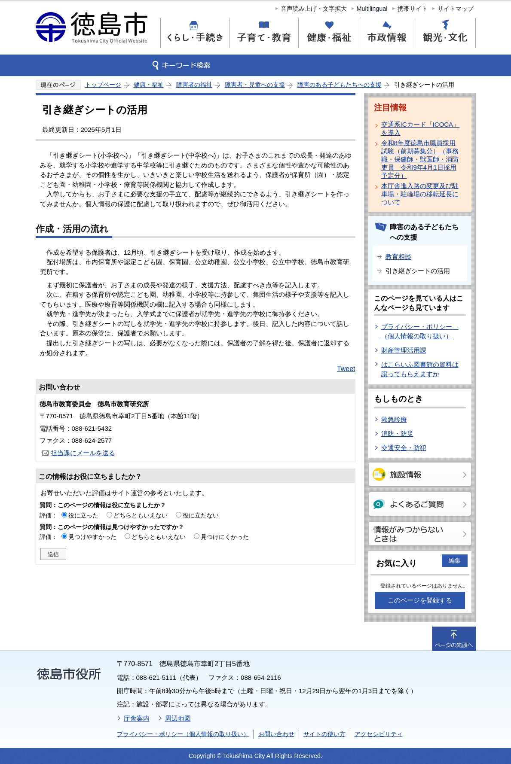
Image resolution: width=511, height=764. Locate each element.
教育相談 (398, 256)
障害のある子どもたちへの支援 (339, 84)
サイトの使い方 (324, 734)
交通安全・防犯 (403, 447)
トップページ (103, 84)
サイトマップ (456, 8)
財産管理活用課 (403, 350)
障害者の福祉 (194, 84)
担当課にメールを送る (83, 453)
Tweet (346, 368)
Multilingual (372, 8)
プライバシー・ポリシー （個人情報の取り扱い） (420, 331)
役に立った (83, 515)
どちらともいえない (140, 515)
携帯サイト (413, 8)
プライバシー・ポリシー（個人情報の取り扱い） (183, 734)
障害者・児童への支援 (255, 84)
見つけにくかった (225, 536)
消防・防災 (397, 433)
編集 (455, 560)
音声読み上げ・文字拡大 (314, 8)
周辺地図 (178, 718)
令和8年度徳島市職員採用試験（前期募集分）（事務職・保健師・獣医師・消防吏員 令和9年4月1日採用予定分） (420, 159)
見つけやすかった (92, 536)
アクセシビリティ (379, 734)
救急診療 (394, 419)
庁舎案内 (137, 718)
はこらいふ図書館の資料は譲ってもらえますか (420, 369)
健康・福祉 (149, 84)
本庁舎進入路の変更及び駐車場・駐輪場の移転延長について (420, 194)
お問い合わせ (276, 734)
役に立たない (201, 515)
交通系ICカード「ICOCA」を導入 (420, 128)
